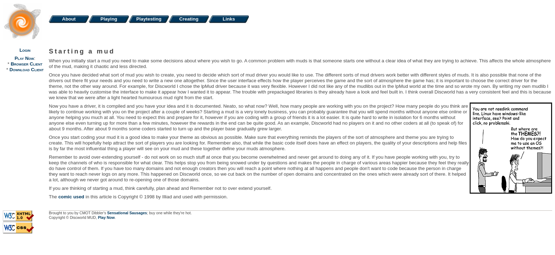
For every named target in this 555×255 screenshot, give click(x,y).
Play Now (24, 58)
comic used (71, 196)
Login (24, 50)
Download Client (27, 69)
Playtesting (148, 19)
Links (229, 19)
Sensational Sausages (127, 213)
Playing (109, 19)
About (69, 19)
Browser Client (26, 64)
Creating (188, 19)
